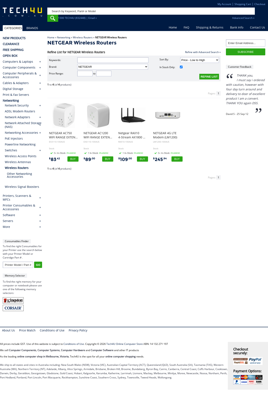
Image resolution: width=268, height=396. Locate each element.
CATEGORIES (13, 28)
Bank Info (236, 27)
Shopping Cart (242, 4)
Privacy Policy (78, 330)
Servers (8, 221)
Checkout (259, 4)
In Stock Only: (171, 67)
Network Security (17, 105)
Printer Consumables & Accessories (19, 207)
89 (89, 159)
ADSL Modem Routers (20, 111)
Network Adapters (17, 117)
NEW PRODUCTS (14, 38)
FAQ (186, 27)
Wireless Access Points (20, 156)
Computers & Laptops (18, 62)
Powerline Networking (20, 144)
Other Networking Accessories (19, 175)
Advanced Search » (243, 18)
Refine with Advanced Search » (203, 52)
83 (54, 159)
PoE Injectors (14, 138)
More (6, 227)
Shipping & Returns (209, 27)
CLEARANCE (11, 44)
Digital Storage (13, 89)
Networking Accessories (21, 133)
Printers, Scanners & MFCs (17, 197)
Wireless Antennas (18, 162)
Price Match (27, 330)
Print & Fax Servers (16, 95)
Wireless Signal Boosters (22, 187)
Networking (63, 37)
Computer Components (19, 67)
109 (125, 159)
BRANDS (32, 28)
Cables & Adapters (16, 83)
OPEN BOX (10, 56)
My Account (224, 4)
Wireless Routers (83, 37)
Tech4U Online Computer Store (124, 344)
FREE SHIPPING (13, 50)
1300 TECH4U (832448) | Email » (77, 18)
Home (173, 27)
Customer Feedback (239, 67)
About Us (8, 330)
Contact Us (257, 27)
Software (9, 215)
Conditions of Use (52, 330)
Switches (11, 150)
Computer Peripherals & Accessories (20, 75)
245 (160, 159)
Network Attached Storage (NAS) (23, 125)
